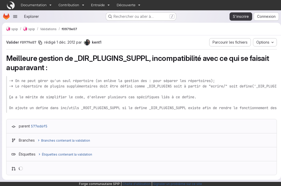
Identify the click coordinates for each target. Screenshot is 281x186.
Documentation (34, 5)
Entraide (98, 5)
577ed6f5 (39, 126)
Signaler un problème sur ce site (177, 184)
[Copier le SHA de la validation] (40, 42)
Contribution (68, 5)
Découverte (126, 5)
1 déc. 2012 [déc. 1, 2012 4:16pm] (66, 42)
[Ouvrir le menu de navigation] (15, 16)
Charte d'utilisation (136, 184)
